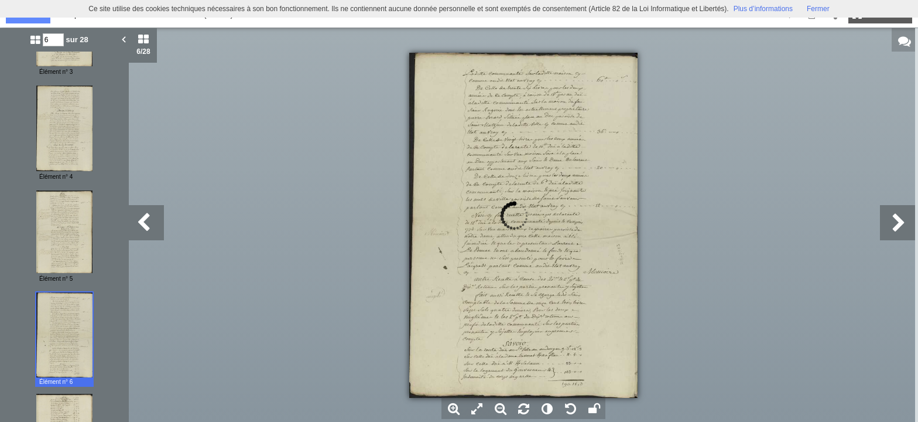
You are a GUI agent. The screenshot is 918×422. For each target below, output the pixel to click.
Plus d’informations (763, 9)
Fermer (818, 9)
